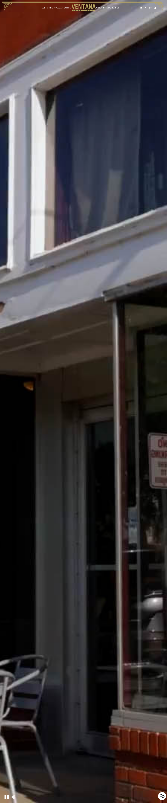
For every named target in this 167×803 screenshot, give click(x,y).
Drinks (50, 7)
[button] (7, 797)
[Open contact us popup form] (162, 796)
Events (67, 7)
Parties (115, 7)
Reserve (107, 7)
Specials (58, 7)
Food (43, 7)
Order (99, 7)
